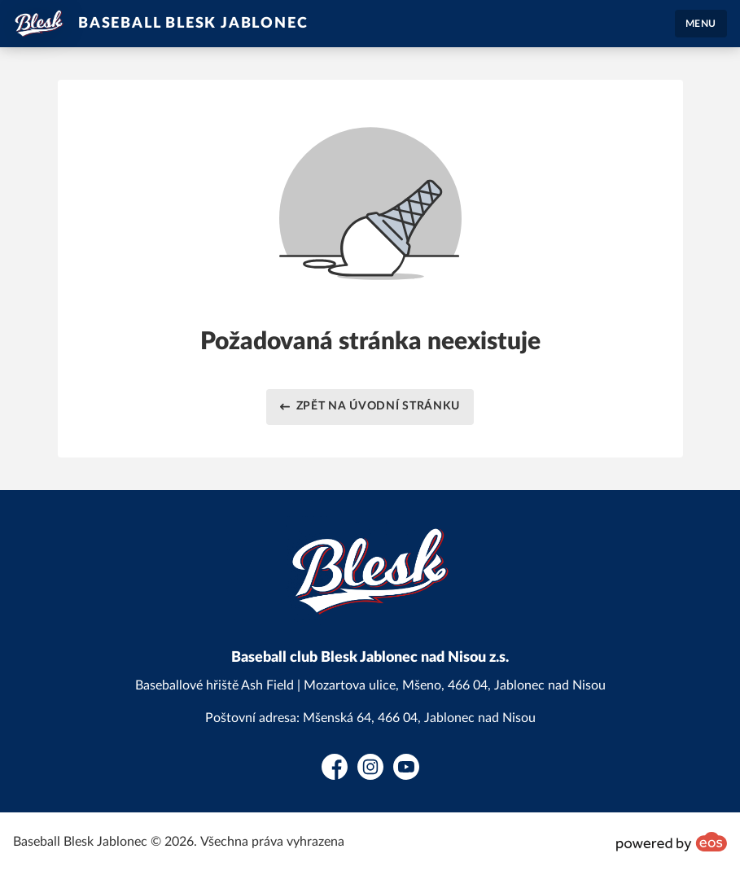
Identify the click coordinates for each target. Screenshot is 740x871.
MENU (700, 23)
